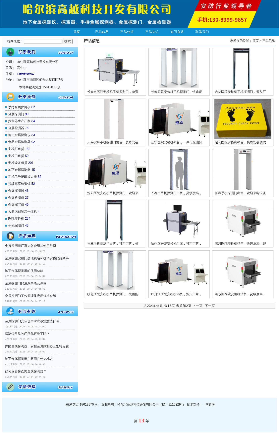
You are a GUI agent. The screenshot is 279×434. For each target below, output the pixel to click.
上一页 (198, 305)
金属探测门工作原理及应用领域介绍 (30, 296)
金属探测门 (16, 114)
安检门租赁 (16, 156)
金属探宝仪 (16, 204)
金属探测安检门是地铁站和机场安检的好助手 (37, 258)
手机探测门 (16, 225)
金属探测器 (16, 190)
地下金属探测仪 (19, 135)
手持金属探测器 (19, 107)
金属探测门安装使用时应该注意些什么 (32, 321)
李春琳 (210, 404)
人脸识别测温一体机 (22, 211)
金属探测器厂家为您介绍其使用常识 (30, 245)
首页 (76, 31)
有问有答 (177, 31)
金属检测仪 (16, 197)
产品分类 (127, 31)
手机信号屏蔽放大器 (22, 176)
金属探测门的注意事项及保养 (25, 283)
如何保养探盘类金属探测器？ (25, 371)
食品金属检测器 (19, 142)
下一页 (210, 305)
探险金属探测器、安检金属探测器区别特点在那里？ (40, 346)
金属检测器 (16, 128)
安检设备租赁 (17, 162)
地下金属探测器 (19, 169)
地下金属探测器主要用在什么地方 (29, 358)
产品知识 (152, 31)
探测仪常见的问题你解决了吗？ (27, 333)
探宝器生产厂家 (19, 121)
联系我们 (202, 31)
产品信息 (102, 31)
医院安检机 (16, 218)
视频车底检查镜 (19, 183)
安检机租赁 (16, 149)
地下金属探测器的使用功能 (24, 270)
